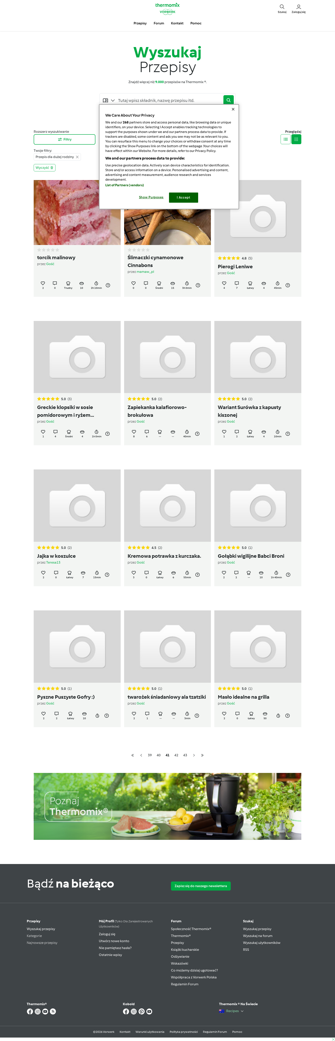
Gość (50, 264)
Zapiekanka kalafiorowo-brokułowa (157, 411)
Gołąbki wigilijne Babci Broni (251, 556)
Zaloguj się (107, 934)
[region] (169, 156)
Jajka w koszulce (56, 556)
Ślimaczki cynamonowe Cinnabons (155, 261)
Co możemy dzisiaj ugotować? (194, 970)
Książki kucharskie (185, 950)
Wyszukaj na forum (257, 936)
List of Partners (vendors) (124, 185)
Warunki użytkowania (150, 1032)
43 (185, 755)
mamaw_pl (145, 272)
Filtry (64, 139)
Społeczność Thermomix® (191, 929)
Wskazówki (179, 963)
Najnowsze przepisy (42, 943)
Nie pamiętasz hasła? (115, 948)
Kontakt (125, 1032)
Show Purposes (151, 197)
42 (176, 755)
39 (150, 755)
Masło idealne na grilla (243, 697)
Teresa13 (53, 562)
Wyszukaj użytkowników (261, 943)
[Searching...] (169, 100)
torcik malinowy (56, 257)
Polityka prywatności (184, 1032)
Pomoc (237, 1032)
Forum (176, 921)
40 (159, 755)
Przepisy (33, 921)
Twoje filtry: (43, 150)
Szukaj (248, 921)
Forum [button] (159, 23)
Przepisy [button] (140, 23)
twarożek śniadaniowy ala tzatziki (167, 697)
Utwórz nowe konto (114, 941)
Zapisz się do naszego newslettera (201, 886)
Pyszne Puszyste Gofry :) (66, 697)
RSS (246, 950)
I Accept (183, 197)
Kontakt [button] (177, 23)
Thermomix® (181, 936)
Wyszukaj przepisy (41, 929)
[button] (282, 9)
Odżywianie (180, 956)
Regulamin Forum (184, 984)
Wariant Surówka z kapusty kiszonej (249, 411)
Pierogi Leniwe (235, 266)
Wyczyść (45, 168)
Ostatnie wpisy (110, 955)
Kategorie (34, 936)
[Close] (233, 109)
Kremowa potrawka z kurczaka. (164, 556)
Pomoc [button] (195, 23)
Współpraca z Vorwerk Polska (194, 977)
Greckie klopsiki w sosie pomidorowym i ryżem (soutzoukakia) (65, 411)
